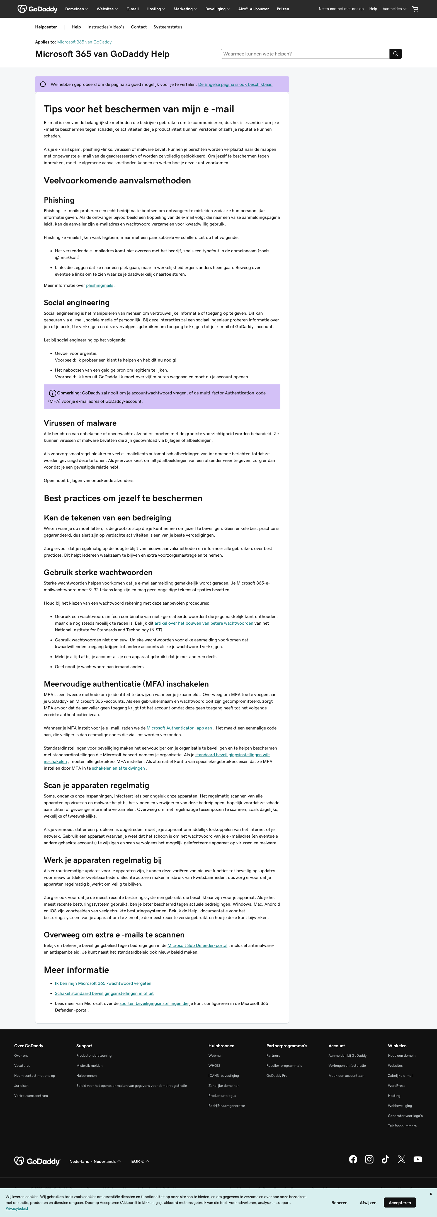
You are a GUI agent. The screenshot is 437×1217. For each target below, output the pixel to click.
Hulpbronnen (86, 1075)
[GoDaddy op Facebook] (353, 1162)
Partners (273, 1055)
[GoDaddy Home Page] (37, 1161)
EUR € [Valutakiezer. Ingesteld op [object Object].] (140, 1161)
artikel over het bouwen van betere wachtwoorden (204, 623)
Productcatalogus (222, 1095)
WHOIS (214, 1065)
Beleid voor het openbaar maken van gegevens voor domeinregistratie (131, 1085)
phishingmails (99, 285)
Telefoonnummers (402, 1126)
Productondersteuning (93, 1055)
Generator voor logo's (405, 1115)
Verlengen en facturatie (347, 1065)
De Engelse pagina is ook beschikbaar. (235, 84)
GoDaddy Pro (276, 1075)
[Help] (373, 9)
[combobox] (305, 53)
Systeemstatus (168, 27)
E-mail (133, 9)
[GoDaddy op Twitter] (402, 1162)
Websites (395, 1065)
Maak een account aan (346, 1075)
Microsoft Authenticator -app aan (179, 728)
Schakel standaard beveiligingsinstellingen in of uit (104, 993)
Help (76, 27)
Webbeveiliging (400, 1105)
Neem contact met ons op (34, 1075)
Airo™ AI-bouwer (253, 9)
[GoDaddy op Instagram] (369, 1162)
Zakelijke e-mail (400, 1075)
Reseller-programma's (284, 1065)
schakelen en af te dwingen (118, 768)
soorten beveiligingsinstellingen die (154, 1003)
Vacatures (22, 1065)
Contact (139, 27)
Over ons (21, 1055)
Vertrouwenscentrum (31, 1095)
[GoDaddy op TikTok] (385, 1162)
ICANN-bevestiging (223, 1075)
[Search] (396, 54)
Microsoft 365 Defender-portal (197, 945)
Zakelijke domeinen (223, 1085)
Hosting (394, 1095)
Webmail (215, 1055)
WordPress (396, 1085)
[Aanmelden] (395, 9)
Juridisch (21, 1085)
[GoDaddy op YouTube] (418, 1162)
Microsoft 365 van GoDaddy (84, 42)
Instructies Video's (106, 27)
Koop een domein (402, 1055)
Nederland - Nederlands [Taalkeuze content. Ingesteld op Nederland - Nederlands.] (95, 1161)
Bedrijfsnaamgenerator (226, 1105)
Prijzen (283, 9)
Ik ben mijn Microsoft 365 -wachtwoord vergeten (103, 983)
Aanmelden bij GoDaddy (347, 1055)
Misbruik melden (89, 1065)
